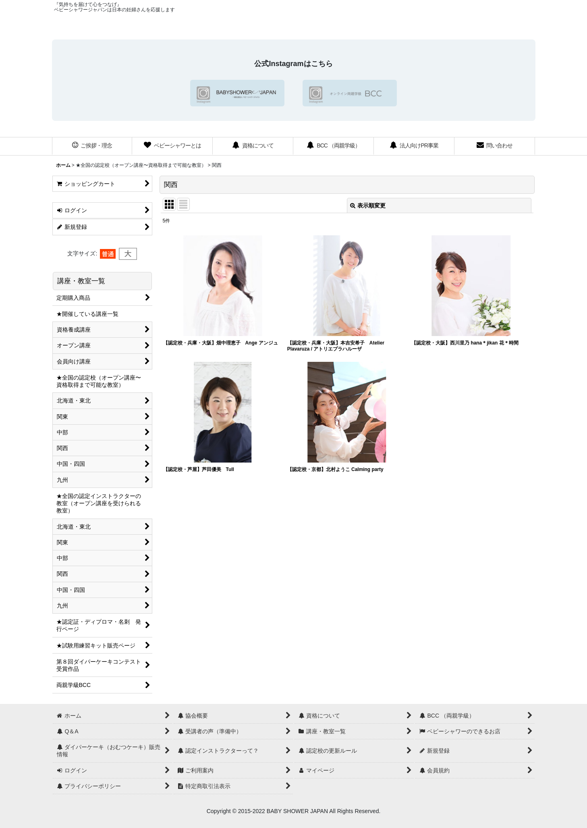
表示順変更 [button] (368, 205)
